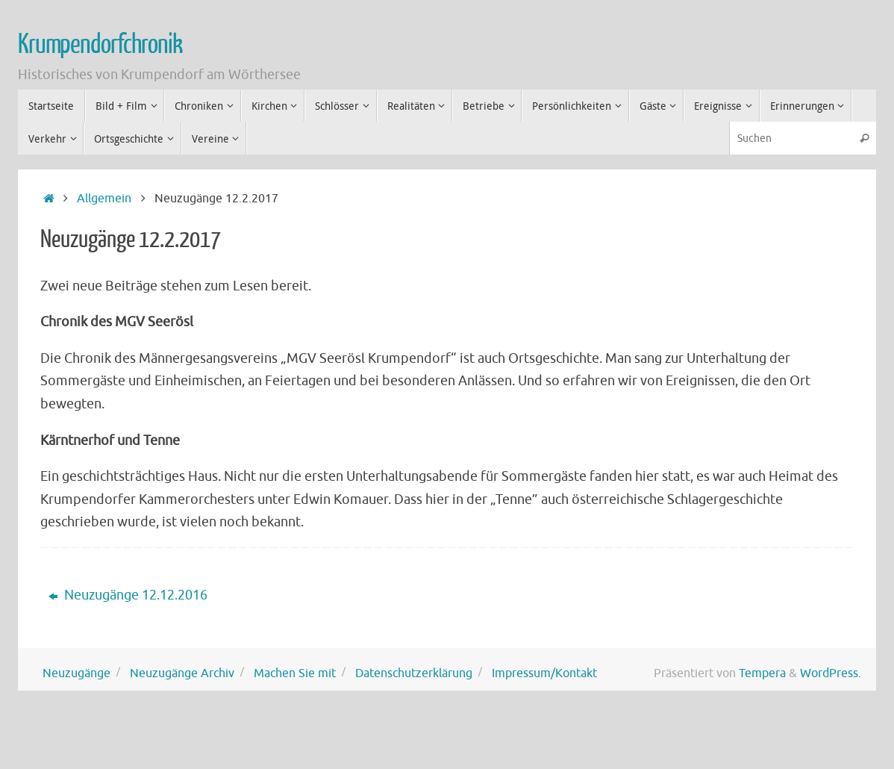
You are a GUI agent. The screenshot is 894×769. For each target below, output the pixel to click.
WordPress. (830, 673)
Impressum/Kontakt (544, 673)
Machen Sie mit (295, 673)
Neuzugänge (76, 673)
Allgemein (104, 198)
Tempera (762, 673)
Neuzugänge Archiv (182, 673)
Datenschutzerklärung (413, 673)
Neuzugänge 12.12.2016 (128, 595)
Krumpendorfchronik (99, 45)
